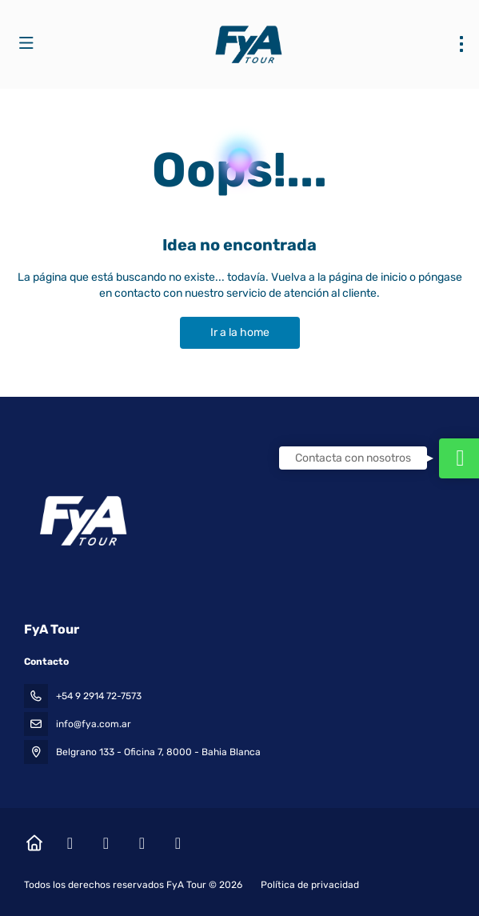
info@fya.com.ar (93, 724)
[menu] (461, 44)
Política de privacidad (310, 884)
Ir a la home (239, 332)
